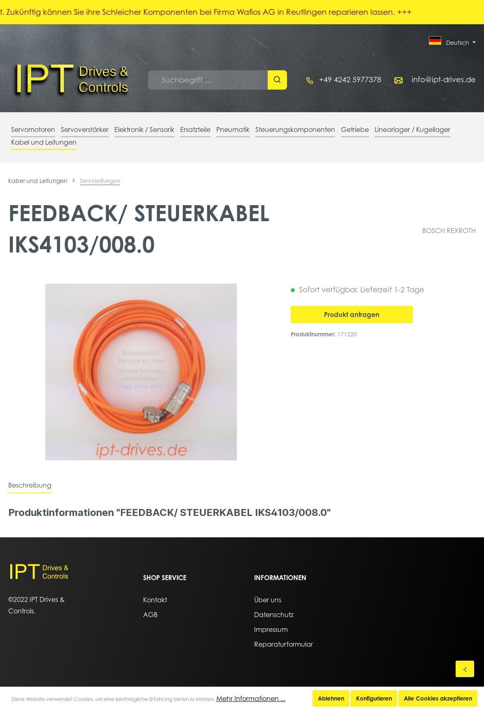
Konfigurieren (374, 698)
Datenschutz (274, 615)
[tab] (29, 485)
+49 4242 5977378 (350, 79)
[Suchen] (277, 80)
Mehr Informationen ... (250, 698)
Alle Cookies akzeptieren (438, 698)
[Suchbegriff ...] (208, 80)
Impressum (271, 629)
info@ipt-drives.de (444, 79)
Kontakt (155, 600)
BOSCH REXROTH (449, 231)
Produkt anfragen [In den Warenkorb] (352, 314)
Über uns (267, 600)
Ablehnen (331, 698)
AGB (150, 615)
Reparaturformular (283, 644)
